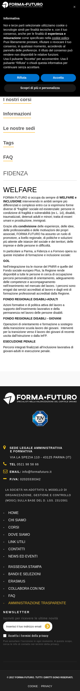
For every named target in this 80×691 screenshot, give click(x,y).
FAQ (8, 157)
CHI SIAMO (17, 520)
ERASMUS (16, 581)
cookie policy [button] (60, 38)
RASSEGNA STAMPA (25, 567)
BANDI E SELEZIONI (24, 574)
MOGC (10, 500)
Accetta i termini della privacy (28, 635)
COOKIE (33, 686)
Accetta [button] (58, 77)
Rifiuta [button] (21, 77)
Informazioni (17, 113)
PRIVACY (46, 686)
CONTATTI (16, 549)
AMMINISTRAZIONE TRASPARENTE (37, 603)
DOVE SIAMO (19, 534)
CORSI (13, 527)
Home (13, 513)
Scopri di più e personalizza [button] (40, 88)
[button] (74, 6)
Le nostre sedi (19, 128)
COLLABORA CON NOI (26, 588)
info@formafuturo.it (37, 471)
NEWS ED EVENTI (23, 556)
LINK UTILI (16, 542)
